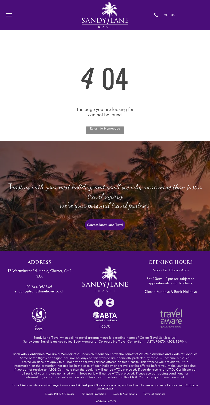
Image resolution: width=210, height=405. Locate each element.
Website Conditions (125, 393)
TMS (113, 401)
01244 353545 (39, 287)
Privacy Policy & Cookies (59, 393)
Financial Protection (94, 393)
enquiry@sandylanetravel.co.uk (39, 291)
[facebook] (98, 303)
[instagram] (110, 303)
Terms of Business (154, 393)
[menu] (9, 15)
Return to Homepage (105, 128)
